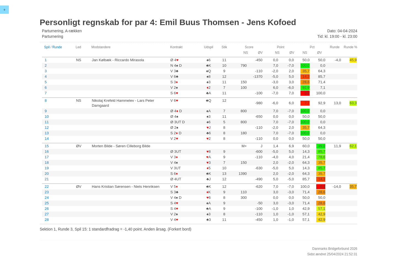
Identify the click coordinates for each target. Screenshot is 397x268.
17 (47, 157)
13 (47, 133)
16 (47, 151)
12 (47, 127)
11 (47, 122)
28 (47, 220)
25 (47, 203)
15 (47, 146)
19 (47, 168)
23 (47, 192)
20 (47, 173)
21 (47, 179)
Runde (57, 47)
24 (47, 197)
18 (47, 162)
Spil (47, 47)
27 (47, 214)
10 (47, 116)
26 (47, 209)
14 (47, 138)
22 (47, 186)
